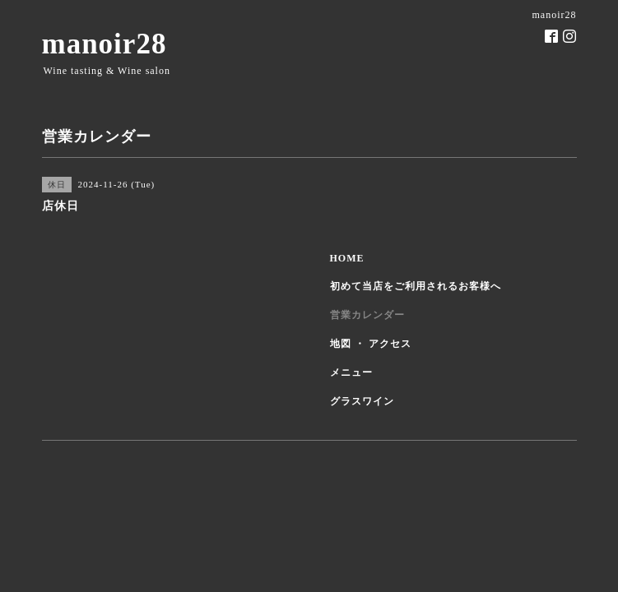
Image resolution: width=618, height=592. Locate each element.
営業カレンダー (367, 315)
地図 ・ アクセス (370, 343)
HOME (347, 258)
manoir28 (104, 44)
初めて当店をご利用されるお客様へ (415, 286)
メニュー (351, 372)
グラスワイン (362, 401)
